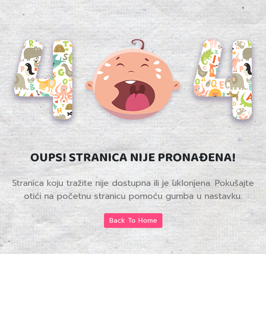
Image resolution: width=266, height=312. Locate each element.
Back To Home (133, 220)
